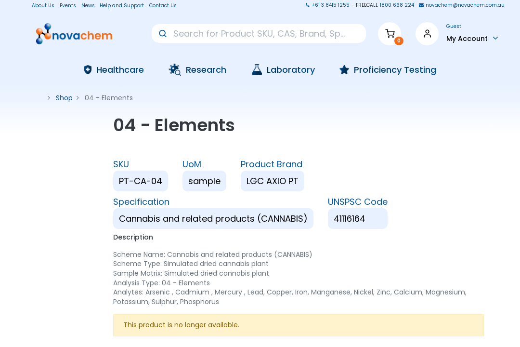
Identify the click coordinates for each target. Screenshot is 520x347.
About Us (40, 5)
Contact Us (163, 5)
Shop (64, 98)
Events (68, 5)
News (88, 5)
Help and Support (122, 5)
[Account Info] (472, 38)
